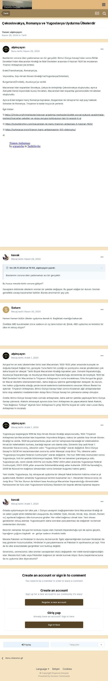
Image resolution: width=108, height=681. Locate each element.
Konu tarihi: (25, 51)
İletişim (56, 668)
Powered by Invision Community (54, 676)
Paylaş (26, 644)
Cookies (67, 668)
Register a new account (54, 602)
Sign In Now (54, 624)
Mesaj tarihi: (26, 259)
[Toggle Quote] (7, 267)
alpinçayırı (16, 32)
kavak (15, 255)
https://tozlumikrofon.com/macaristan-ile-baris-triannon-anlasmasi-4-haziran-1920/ (49, 124)
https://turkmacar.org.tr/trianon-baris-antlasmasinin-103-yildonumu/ (40, 129)
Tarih (24, 35)
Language (42, 668)
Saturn (15, 307)
